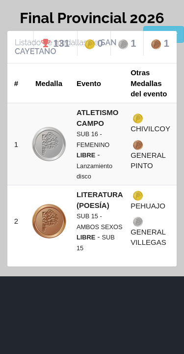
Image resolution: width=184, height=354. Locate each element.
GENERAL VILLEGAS (148, 231)
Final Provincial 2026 (92, 18)
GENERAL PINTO (148, 155)
